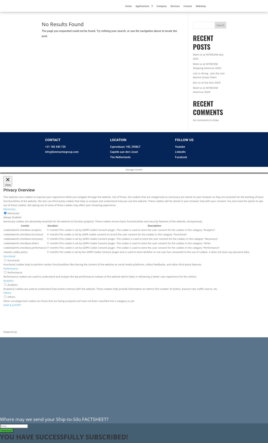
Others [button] (7, 292)
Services (175, 6)
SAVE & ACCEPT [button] (12, 305)
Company (161, 6)
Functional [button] (9, 256)
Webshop (201, 6)
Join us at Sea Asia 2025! (207, 82)
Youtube (180, 146)
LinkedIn (180, 152)
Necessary (13, 213)
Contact (187, 6)
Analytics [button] (8, 280)
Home (128, 6)
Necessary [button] (9, 209)
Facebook (181, 157)
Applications (142, 6)
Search (220, 25)
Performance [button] (10, 268)
